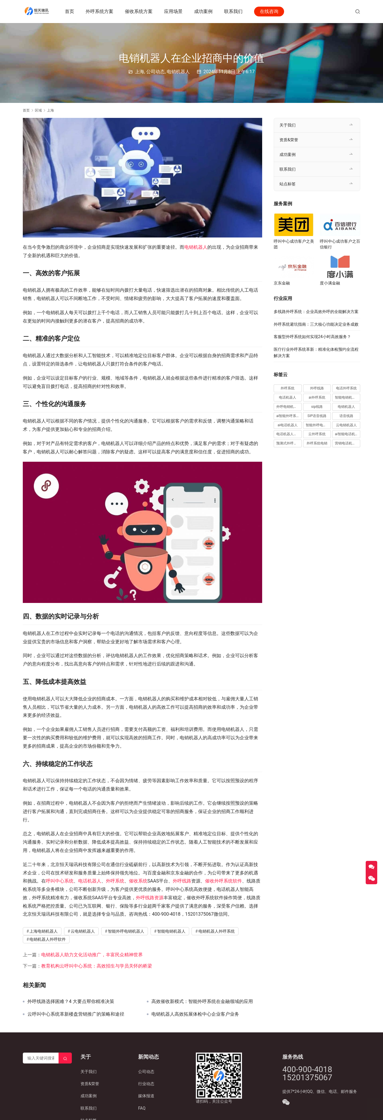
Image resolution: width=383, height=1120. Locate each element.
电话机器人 (89, 881)
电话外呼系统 (346, 388)
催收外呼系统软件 (223, 881)
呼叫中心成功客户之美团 (294, 244)
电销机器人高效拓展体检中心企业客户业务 (195, 1014)
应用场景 (174, 11)
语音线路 (346, 416)
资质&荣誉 (288, 139)
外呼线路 (182, 881)
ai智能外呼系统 (288, 416)
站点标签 (287, 184)
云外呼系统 (317, 434)
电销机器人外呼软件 (47, 939)
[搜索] (357, 11)
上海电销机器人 (43, 931)
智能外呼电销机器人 (126, 931)
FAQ (141, 1108)
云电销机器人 (83, 931)
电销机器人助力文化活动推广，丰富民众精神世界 (92, 954)
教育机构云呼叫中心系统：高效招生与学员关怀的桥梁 (96, 966)
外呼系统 (115, 881)
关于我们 (287, 125)
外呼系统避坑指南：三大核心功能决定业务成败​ (316, 324)
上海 (139, 71)
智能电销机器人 (171, 931)
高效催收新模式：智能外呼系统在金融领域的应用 (202, 1001)
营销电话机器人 (347, 443)
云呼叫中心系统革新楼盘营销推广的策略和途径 (75, 1014)
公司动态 (155, 71)
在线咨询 (269, 11)
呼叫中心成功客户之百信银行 (340, 244)
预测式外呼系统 (288, 443)
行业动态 (146, 1083)
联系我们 (234, 11)
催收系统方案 (139, 11)
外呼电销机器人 (288, 407)
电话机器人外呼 (288, 434)
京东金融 (282, 283)
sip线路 (317, 407)
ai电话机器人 (288, 425)
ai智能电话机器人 (347, 434)
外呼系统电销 (317, 443)
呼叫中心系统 (60, 881)
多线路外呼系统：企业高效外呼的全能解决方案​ (316, 311)
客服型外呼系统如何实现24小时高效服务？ (312, 336)
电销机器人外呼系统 (216, 931)
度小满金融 (330, 283)
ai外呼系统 (317, 397)
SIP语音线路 (316, 416)
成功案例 (204, 11)
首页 (70, 11)
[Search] (65, 1058)
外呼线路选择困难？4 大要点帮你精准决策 (70, 1001)
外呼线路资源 (150, 897)
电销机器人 (178, 71)
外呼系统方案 (100, 11)
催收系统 (138, 881)
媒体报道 (146, 1095)
